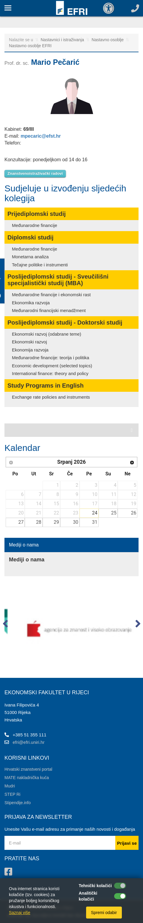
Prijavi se (127, 843)
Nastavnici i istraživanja (63, 39)
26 (133, 513)
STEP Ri (12, 794)
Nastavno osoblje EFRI (30, 45)
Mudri (9, 786)
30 (75, 522)
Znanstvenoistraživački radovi (35, 173)
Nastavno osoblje (108, 39)
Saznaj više (19, 912)
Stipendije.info (17, 802)
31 (94, 522)
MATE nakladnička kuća (26, 777)
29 (56, 522)
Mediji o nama (24, 544)
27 (21, 522)
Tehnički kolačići (95, 885)
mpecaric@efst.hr (41, 136)
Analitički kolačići (88, 896)
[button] (5, 625)
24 (94, 513)
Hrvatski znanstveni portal (28, 769)
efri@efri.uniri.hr (29, 742)
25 (113, 513)
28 (38, 522)
